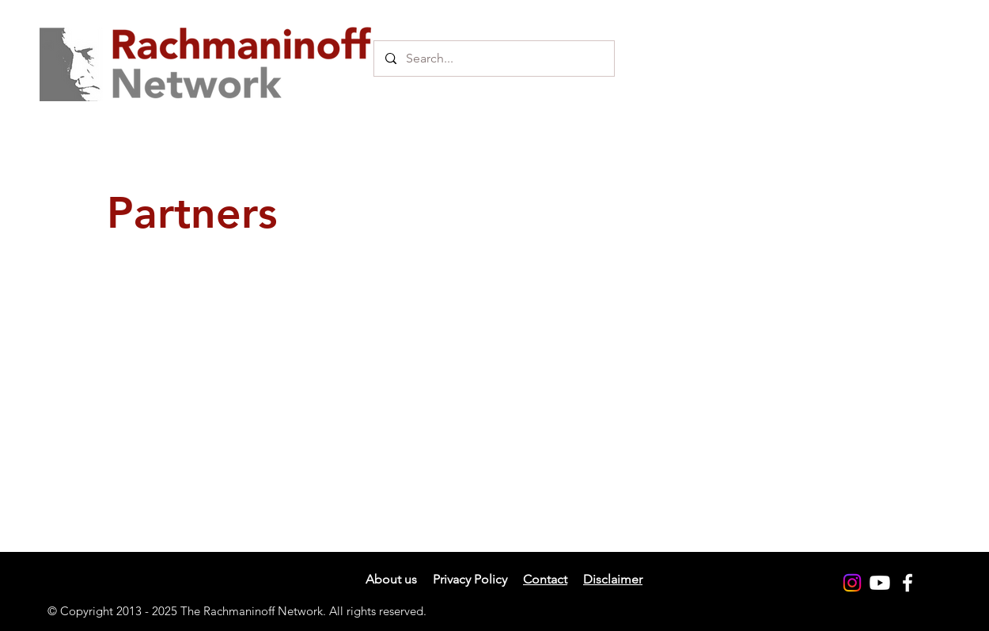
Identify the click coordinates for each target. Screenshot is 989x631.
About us (391, 579)
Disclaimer (612, 579)
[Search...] (493, 58)
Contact (545, 579)
